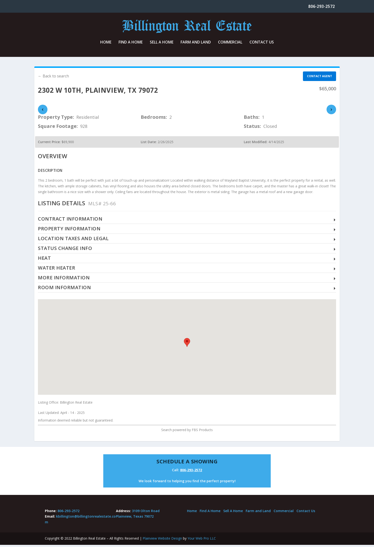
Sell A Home (161, 44)
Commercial (230, 44)
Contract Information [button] (70, 221)
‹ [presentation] (42, 111)
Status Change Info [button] (65, 250)
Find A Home (131, 44)
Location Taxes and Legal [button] (73, 241)
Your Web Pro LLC (201, 540)
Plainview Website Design (162, 540)
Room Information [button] (64, 289)
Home (105, 44)
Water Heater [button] (56, 270)
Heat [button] (44, 260)
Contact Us (261, 44)
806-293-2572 (321, 6)
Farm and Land (196, 44)
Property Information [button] (69, 231)
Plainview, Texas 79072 (135, 518)
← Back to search (53, 78)
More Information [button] (64, 280)
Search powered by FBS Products (187, 432)
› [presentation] (331, 111)
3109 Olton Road (146, 512)
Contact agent (319, 78)
